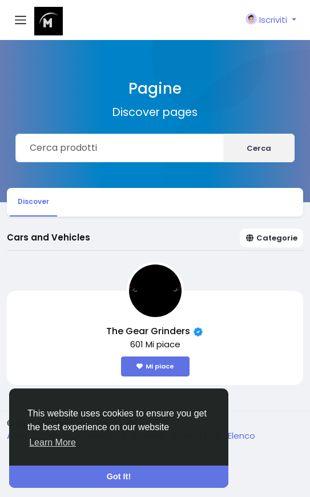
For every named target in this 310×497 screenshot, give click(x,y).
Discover (33, 201)
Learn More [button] (52, 442)
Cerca (259, 148)
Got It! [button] (119, 476)
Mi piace (155, 366)
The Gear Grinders (149, 331)
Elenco (241, 436)
